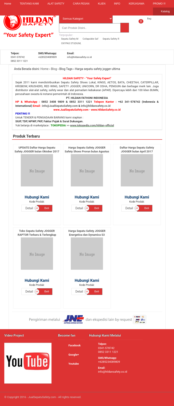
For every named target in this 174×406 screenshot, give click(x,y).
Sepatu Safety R (111, 38)
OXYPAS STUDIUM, (71, 43)
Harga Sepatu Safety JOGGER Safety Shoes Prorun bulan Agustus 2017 (87, 151)
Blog (54, 69)
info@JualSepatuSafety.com (60, 105)
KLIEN (102, 3)
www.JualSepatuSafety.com (70, 109)
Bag (149, 18)
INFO (117, 3)
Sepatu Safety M (69, 38)
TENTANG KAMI (29, 3)
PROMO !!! (159, 3)
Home (7, 3)
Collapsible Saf (90, 38)
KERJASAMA (136, 3)
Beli (45, 208)
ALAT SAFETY (55, 3)
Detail (29, 208)
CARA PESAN (81, 3)
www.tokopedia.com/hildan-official (92, 125)
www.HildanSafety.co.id (106, 109)
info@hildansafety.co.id (95, 105)
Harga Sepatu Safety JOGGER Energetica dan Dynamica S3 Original (87, 234)
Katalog (163, 11)
